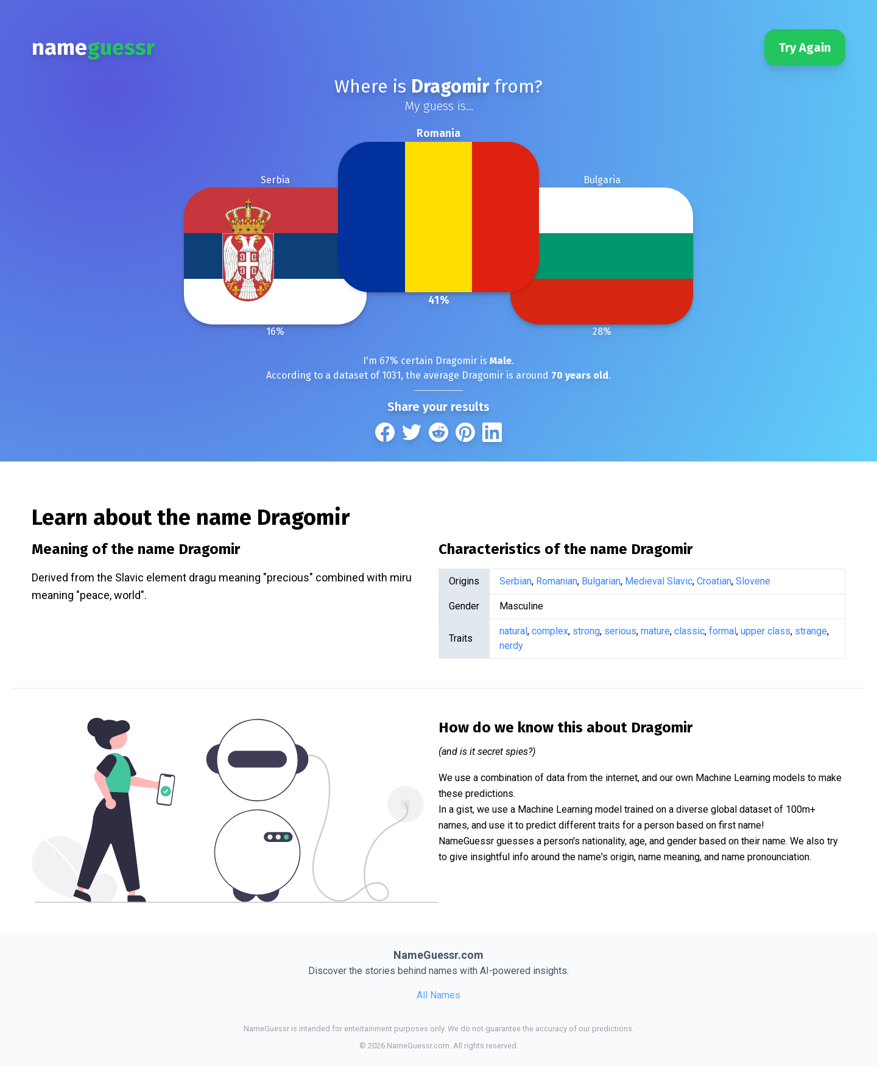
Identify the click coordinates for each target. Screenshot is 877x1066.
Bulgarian (601, 581)
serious (620, 631)
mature (655, 631)
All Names (438, 995)
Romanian (556, 581)
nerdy (511, 645)
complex (550, 631)
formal (722, 631)
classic (689, 631)
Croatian (714, 581)
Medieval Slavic (658, 581)
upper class (766, 631)
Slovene (753, 581)
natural (513, 631)
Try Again (805, 47)
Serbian (515, 581)
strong (586, 631)
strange (811, 631)
